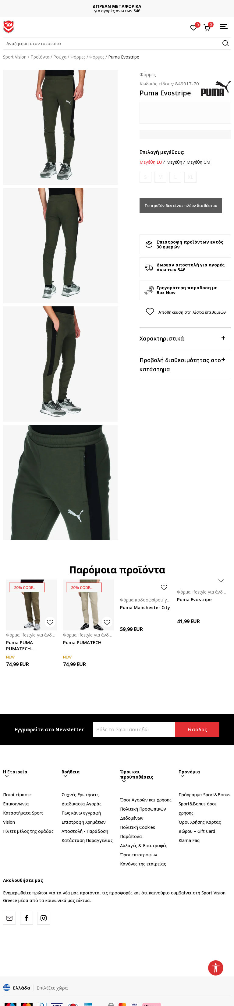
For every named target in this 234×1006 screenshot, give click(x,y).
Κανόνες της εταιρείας (143, 864)
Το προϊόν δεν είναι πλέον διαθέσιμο (180, 205)
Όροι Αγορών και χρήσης (146, 800)
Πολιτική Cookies (137, 827)
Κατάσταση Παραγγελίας (87, 840)
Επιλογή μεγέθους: (162, 152)
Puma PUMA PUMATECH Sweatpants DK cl (25, 645)
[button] (117, 43)
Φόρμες (77, 57)
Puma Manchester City (145, 607)
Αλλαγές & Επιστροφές (143, 845)
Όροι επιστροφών (138, 855)
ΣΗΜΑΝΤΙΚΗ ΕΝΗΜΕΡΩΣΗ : (91, 6)
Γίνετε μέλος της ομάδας (28, 831)
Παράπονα (131, 836)
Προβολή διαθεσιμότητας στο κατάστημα (182, 364)
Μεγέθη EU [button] (151, 162)
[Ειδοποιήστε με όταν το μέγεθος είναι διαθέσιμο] (145, 177)
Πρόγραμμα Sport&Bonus (204, 794)
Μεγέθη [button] (174, 162)
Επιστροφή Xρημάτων (84, 822)
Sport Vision (15, 57)
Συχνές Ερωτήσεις (80, 794)
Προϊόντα (39, 57)
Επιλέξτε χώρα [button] (52, 988)
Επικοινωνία (16, 804)
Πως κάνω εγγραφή (81, 813)
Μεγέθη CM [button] (198, 162)
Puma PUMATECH (82, 642)
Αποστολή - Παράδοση (85, 831)
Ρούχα (59, 57)
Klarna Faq (189, 840)
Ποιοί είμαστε (17, 794)
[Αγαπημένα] (193, 27)
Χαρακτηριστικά (182, 338)
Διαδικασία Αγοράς (81, 804)
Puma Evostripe (194, 599)
